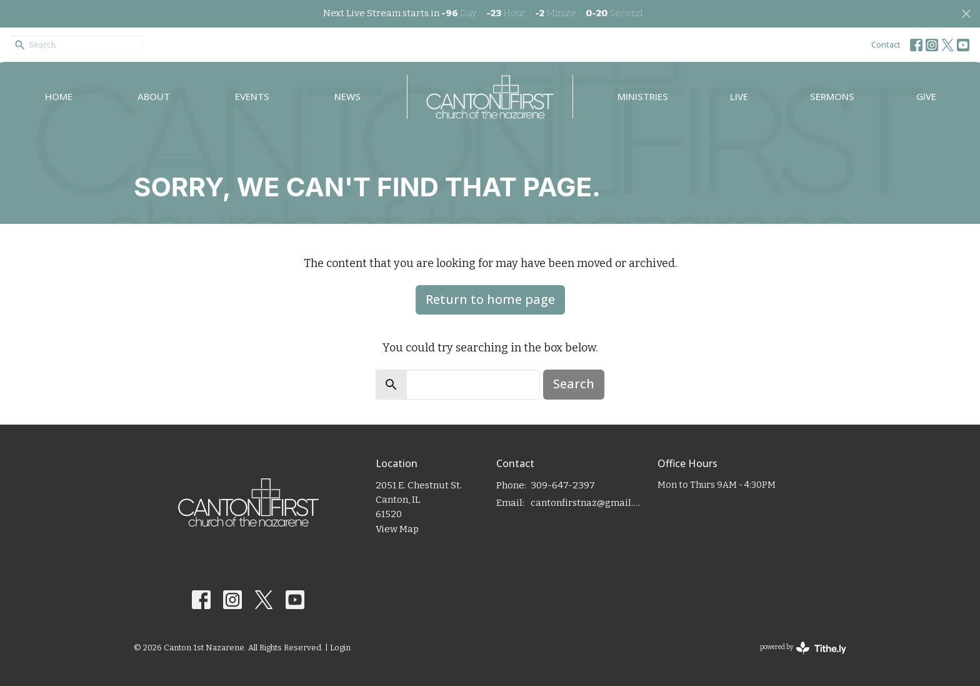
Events (252, 96)
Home (58, 96)
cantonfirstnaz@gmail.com (588, 502)
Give (926, 96)
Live (739, 96)
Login (340, 647)
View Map (397, 529)
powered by (803, 648)
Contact (886, 44)
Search (573, 383)
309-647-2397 (563, 485)
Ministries (643, 96)
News (347, 96)
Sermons (832, 96)
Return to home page (490, 299)
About (154, 96)
